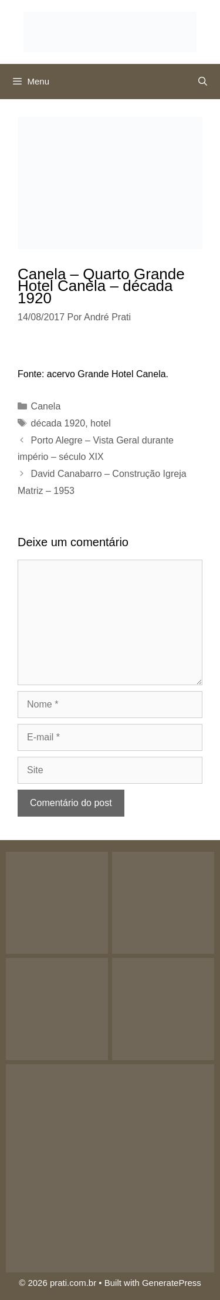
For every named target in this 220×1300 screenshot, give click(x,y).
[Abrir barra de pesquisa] (202, 81)
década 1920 (58, 423)
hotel (100, 423)
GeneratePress (171, 1283)
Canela (46, 406)
